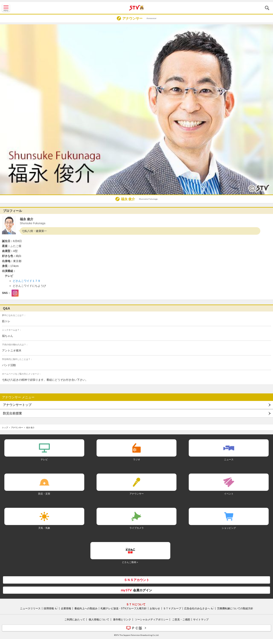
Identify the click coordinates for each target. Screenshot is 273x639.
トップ (5, 427)
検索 (267, 8)
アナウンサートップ (17, 404)
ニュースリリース (30, 608)
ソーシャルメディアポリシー (151, 619)
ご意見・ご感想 (181, 619)
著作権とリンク (122, 619)
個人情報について (99, 619)
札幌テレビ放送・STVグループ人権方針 (124, 608)
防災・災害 (44, 493)
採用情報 (49, 608)
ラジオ (136, 459)
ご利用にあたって (74, 619)
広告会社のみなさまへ (197, 608)
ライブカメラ (136, 527)
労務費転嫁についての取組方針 (235, 608)
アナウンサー (17, 427)
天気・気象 (44, 527)
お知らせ (155, 608)
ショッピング (229, 527)
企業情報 (66, 608)
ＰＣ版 (136, 628)
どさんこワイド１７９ (26, 280)
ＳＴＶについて (136, 604)
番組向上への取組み (86, 608)
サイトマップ (201, 619)
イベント (229, 493)
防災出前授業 (12, 413)
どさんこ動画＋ (130, 562)
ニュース (229, 459)
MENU (6, 8)
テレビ (44, 459)
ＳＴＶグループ (172, 608)
